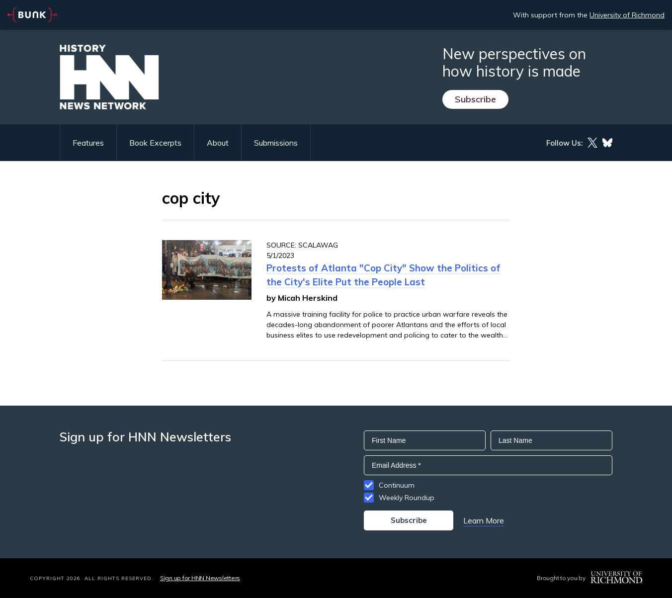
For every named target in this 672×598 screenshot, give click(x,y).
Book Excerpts (155, 143)
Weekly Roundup (406, 497)
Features (88, 143)
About (218, 143)
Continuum (397, 485)
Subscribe (475, 99)
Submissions (276, 143)
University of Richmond (627, 14)
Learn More (483, 520)
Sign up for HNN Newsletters (200, 578)
